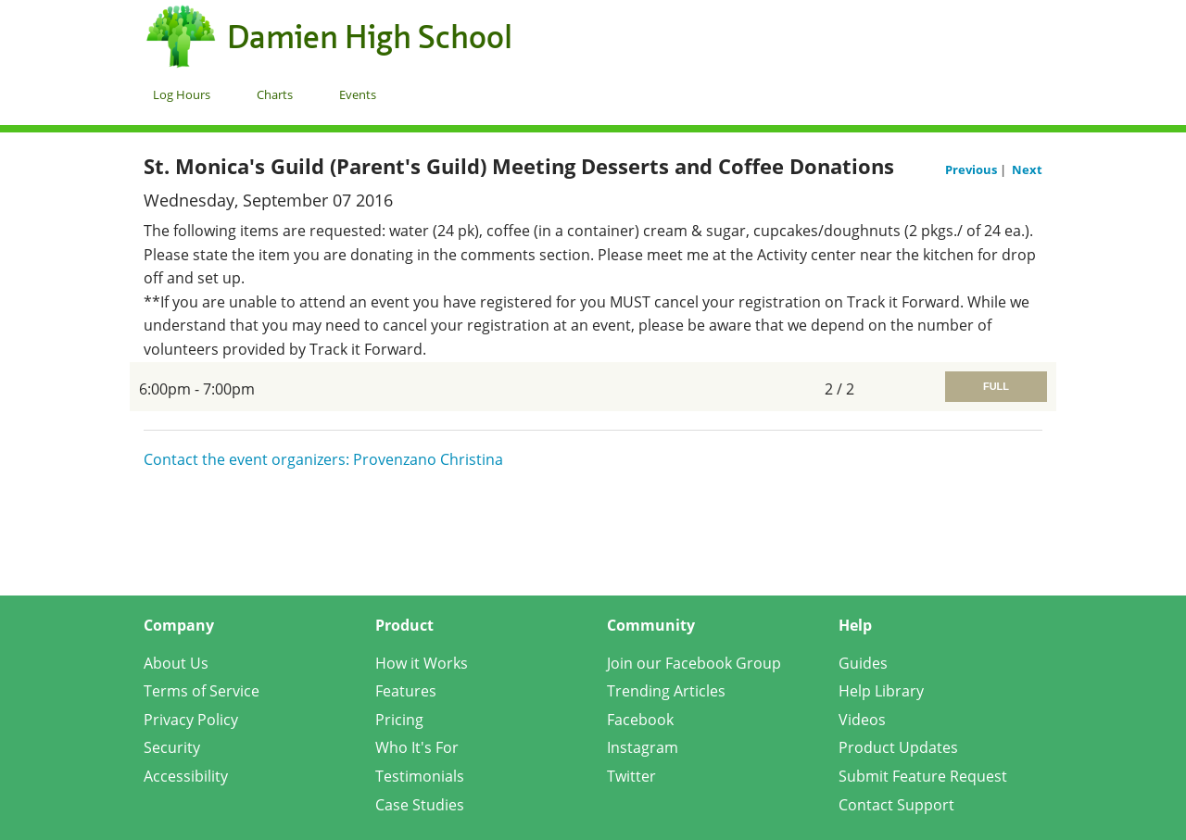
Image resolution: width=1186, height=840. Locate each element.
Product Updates (898, 747)
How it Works (421, 663)
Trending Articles (666, 691)
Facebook (640, 719)
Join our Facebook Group (694, 663)
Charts (275, 94)
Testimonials (419, 776)
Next (1027, 169)
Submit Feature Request (923, 776)
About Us (176, 663)
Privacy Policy (191, 719)
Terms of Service (201, 691)
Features (405, 691)
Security (172, 747)
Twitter (631, 776)
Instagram (642, 747)
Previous (972, 169)
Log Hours (181, 94)
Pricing (399, 719)
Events (357, 94)
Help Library (881, 691)
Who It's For (417, 747)
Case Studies (419, 805)
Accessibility (186, 776)
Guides (863, 663)
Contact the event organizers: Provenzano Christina (323, 459)
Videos (862, 719)
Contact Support (896, 805)
